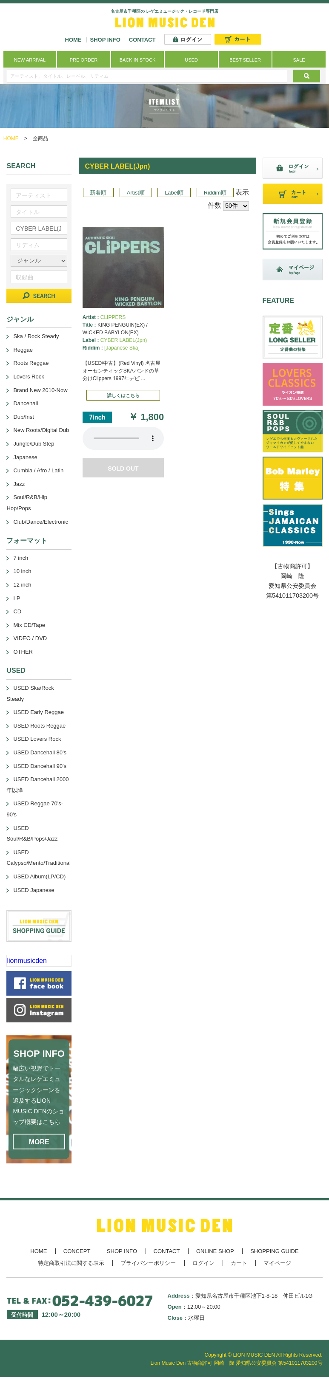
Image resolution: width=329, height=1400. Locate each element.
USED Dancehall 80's (39, 752)
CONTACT (142, 39)
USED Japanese (33, 890)
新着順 (98, 192)
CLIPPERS (113, 317)
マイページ (277, 1263)
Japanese (25, 457)
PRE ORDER (83, 59)
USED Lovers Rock (37, 739)
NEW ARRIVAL (30, 59)
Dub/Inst (23, 417)
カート (239, 1263)
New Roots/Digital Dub (41, 430)
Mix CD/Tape (29, 625)
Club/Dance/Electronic (40, 522)
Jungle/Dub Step (33, 443)
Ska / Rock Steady (36, 336)
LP (16, 598)
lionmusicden (26, 960)
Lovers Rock (28, 376)
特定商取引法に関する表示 (71, 1263)
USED (191, 59)
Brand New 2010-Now (40, 390)
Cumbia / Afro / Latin (38, 470)
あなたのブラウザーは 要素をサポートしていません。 (123, 438)
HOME (73, 39)
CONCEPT (77, 1251)
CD (17, 611)
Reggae (23, 350)
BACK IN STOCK (138, 59)
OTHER (23, 652)
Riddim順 (215, 192)
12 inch (22, 584)
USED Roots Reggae (39, 726)
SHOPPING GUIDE (274, 1251)
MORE (39, 1142)
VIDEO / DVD (30, 638)
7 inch (20, 558)
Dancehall (25, 403)
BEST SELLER (245, 59)
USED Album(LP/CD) (39, 876)
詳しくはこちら (123, 395)
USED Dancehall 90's (39, 766)
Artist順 (136, 192)
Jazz (19, 484)
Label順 (174, 192)
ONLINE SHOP (215, 1251)
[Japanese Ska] (122, 348)
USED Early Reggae (38, 712)
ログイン (203, 1263)
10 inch (22, 571)
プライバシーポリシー (148, 1263)
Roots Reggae (31, 363)
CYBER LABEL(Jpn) (123, 340)
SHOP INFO (105, 39)
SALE (299, 59)
